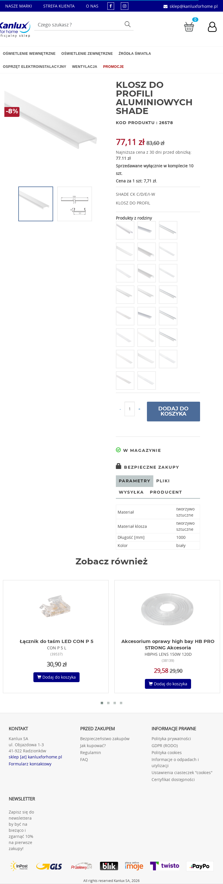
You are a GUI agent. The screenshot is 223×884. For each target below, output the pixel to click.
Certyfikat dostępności (173, 779)
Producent (166, 492)
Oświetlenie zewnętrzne (87, 54)
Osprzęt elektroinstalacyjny (34, 67)
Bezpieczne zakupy (147, 467)
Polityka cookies (167, 752)
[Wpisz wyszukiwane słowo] (84, 24)
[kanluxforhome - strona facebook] (110, 6)
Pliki (163, 481)
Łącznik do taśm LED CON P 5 (56, 641)
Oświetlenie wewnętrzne (29, 54)
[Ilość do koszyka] (130, 409)
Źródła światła (135, 54)
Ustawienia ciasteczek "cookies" (182, 772)
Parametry (134, 481)
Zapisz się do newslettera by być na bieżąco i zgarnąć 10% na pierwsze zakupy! (21, 830)
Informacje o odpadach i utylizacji (175, 762)
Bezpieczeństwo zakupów (105, 738)
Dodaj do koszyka (173, 411)
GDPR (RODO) (165, 745)
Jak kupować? (93, 745)
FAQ (84, 759)
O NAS (92, 6)
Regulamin (90, 752)
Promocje (113, 67)
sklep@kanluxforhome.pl (194, 6)
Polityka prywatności (171, 738)
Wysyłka (131, 492)
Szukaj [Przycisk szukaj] (128, 24)
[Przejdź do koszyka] (189, 26)
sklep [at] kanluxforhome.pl (35, 757)
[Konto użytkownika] (215, 27)
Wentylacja (84, 67)
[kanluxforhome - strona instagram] (124, 6)
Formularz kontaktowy (30, 764)
